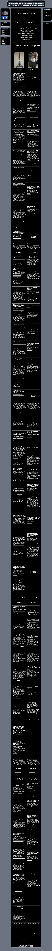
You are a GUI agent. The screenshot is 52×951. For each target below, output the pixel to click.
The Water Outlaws (30, 259)
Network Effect (18, 772)
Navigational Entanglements (18, 120)
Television (3, 32)
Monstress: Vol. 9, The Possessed (19, 212)
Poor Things (15, 383)
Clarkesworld (22, 135)
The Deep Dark (15, 207)
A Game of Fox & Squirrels (31, 858)
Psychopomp (34, 142)
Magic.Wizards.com (16, 657)
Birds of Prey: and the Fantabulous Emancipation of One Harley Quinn (33, 838)
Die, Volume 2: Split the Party (18, 855)
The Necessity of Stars (31, 628)
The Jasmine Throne (16, 177)
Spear (28, 422)
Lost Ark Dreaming (30, 122)
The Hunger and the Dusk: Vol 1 (18, 209)
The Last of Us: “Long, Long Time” (33, 328)
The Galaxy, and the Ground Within (19, 611)
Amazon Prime (29, 840)
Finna (14, 787)
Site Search (4, 44)
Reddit (18, 195)
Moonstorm (29, 194)
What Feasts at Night (16, 121)
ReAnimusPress (31, 940)
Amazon (20, 940)
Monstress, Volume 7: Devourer (18, 545)
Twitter (14, 659)
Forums (3, 42)
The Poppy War (15, 915)
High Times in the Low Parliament (33, 439)
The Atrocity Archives (16, 333)
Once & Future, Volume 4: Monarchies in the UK (17, 547)
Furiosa (14, 224)
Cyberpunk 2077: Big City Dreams (19, 538)
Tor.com (21, 480)
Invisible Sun (20, 755)
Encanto (28, 669)
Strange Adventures (16, 693)
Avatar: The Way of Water (17, 570)
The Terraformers (30, 261)
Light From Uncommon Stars (18, 609)
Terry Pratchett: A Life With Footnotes (19, 516)
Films (3, 31)
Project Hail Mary (16, 615)
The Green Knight (30, 670)
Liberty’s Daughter (30, 349)
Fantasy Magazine (35, 309)
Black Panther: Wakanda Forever (19, 571)
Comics (3, 33)
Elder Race (15, 626)
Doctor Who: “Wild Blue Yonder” (18, 395)
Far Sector (20, 683)
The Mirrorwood (29, 523)
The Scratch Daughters (31, 521)
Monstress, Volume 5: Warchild (18, 860)
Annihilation (15, 179)
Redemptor (29, 692)
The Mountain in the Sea (31, 425)
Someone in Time (16, 462)
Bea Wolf (14, 362)
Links (3, 41)
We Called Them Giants (17, 216)
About (3, 39)
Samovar (37, 292)
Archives (3, 25)
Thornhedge (18, 268)
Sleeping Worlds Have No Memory (33, 107)
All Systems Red (18, 909)
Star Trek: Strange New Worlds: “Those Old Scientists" (18, 397)
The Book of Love (30, 112)
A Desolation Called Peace (20, 606)
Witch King (14, 264)
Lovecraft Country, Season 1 (32, 841)
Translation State (16, 262)
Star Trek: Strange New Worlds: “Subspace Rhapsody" (18, 399)
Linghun (31, 271)
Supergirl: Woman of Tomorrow (18, 552)
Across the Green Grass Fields (18, 624)
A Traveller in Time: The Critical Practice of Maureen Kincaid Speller (19, 352)
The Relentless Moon (16, 776)
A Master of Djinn (16, 613)
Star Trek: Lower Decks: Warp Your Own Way (19, 204)
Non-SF (3, 34)
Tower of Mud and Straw (31, 786)
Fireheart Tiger (15, 622)
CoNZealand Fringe (16, 836)
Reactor (28, 159)
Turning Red (15, 575)
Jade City (14, 749)
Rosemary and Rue (16, 335)
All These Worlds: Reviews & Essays (19, 344)
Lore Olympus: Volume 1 (17, 698)
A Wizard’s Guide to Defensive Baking (33, 853)
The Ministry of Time (16, 106)
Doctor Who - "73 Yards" (17, 238)
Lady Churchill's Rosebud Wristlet (33, 155)
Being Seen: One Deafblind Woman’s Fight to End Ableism (18, 677)
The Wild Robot (15, 227)
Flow (13, 223)
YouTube (14, 198)
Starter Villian (15, 263)
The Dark (37, 475)
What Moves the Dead (17, 437)
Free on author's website (33, 804)
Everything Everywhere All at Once (33, 485)
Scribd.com (15, 670)
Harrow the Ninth (16, 778)
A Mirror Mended (16, 436)
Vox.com (18, 680)
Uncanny (14, 142)
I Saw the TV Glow (30, 173)
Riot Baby (14, 793)
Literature (3, 30)
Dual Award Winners (28, 35)
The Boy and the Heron (31, 333)
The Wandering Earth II (17, 386)
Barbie (36, 325)
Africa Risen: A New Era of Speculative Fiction (33, 459)
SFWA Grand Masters (28, 37)
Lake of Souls (18, 137)
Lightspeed (21, 154)
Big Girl (22, 805)
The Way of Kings (20, 175)
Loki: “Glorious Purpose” (17, 396)
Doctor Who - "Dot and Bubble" (32, 172)
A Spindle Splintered (16, 623)
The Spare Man (15, 419)
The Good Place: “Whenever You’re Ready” (18, 892)
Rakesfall (28, 109)
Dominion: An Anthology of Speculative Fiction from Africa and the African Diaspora (32, 792)
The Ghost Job (29, 350)
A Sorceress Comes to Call (17, 108)
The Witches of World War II (18, 369)
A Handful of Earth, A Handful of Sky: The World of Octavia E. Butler (19, 838)
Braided (28, 191)
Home (3, 24)
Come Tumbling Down (17, 791)
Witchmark (15, 753)
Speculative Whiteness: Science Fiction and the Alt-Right (19, 184)
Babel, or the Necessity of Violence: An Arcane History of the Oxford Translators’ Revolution (33, 418)
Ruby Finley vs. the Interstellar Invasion (33, 518)
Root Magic (29, 693)
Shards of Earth (20, 329)
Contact (3, 43)
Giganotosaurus (30, 640)
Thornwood (29, 691)
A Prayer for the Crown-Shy (31, 434)
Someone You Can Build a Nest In (19, 112)
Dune (16, 706)
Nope (28, 490)
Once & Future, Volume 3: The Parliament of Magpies (18, 690)
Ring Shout (15, 788)
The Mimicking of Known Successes (33, 276)
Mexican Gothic (29, 776)
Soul (13, 882)
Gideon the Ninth (18, 499)
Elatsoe (28, 857)
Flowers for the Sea (30, 627)
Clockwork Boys (19, 747)
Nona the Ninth (15, 423)
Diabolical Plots (29, 661)
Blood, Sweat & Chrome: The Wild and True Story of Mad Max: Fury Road (19, 519)
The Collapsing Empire (17, 919)
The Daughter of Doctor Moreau (18, 421)
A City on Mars (21, 341)
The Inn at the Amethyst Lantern (32, 347)
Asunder (28, 110)
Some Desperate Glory (19, 256)
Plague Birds (29, 614)
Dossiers (3, 40)
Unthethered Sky (30, 275)
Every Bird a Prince (30, 525)
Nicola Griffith (33, 225)
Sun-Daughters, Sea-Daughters (32, 625)
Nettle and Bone (29, 423)
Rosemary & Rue (16, 497)
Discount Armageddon (17, 173)
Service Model (15, 111)
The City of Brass (21, 911)
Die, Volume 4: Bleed (16, 686)
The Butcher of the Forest (17, 122)
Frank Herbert (33, 237)
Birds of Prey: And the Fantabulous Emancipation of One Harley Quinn (19, 878)
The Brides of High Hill (17, 126)
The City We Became (16, 775)
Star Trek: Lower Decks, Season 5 (33, 175)
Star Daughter (29, 860)
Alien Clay (14, 110)
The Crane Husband (30, 273)
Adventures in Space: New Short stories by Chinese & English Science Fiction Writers (18, 274)
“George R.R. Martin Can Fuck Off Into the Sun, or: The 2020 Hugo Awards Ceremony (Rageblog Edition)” (19, 841)
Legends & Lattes (16, 418)
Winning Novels (31, 33)
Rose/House (15, 278)
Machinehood (29, 611)
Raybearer (28, 856)
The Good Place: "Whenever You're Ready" (33, 835)
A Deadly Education (18, 501)
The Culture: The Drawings (17, 348)
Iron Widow (29, 694)
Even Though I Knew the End (18, 438)
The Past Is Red (15, 627)
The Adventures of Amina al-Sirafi (19, 259)
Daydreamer (29, 190)
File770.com (15, 189)
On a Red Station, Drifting (20, 337)
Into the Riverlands (16, 440)
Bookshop (17, 21)
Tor (23, 825)
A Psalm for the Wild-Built (31, 622)
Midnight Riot (19, 494)
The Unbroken (29, 610)
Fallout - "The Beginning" (17, 235)
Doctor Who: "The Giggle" (17, 394)
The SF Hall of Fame (26, 39)
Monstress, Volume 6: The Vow (18, 696)
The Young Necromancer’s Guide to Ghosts (33, 187)
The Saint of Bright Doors (17, 260)
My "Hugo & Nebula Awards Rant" (26, 30)
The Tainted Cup (18, 103)
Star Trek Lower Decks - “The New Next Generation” (18, 233)
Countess (28, 124)
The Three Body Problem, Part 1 (18, 365)
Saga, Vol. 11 (20, 358)
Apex (23, 653)
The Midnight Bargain (30, 778)
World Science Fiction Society (18, 78)
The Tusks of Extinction (20, 117)
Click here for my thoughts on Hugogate (26, 26)
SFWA (35, 77)
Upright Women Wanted (17, 789)
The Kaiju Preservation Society (18, 424)
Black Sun (14, 779)
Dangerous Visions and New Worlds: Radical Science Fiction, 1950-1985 (19, 672)
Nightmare (21, 317)
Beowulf (19, 833)
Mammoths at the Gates (17, 276)
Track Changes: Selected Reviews (19, 199)
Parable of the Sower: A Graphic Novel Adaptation (18, 850)
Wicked (28, 176)
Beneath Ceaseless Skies (31, 138)
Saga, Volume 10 (16, 550)
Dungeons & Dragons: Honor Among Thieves (18, 379)
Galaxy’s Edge (18, 638)
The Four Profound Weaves (32, 794)
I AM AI (14, 291)
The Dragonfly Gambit (34, 117)
